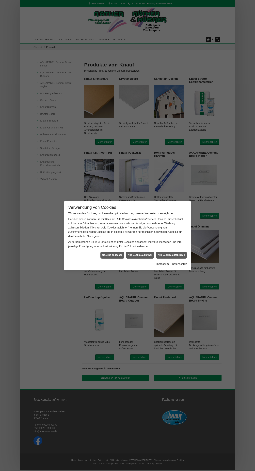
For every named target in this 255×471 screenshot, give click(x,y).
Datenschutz (179, 264)
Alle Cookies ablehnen (140, 255)
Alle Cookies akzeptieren (171, 255)
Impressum (162, 264)
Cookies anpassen (112, 255)
